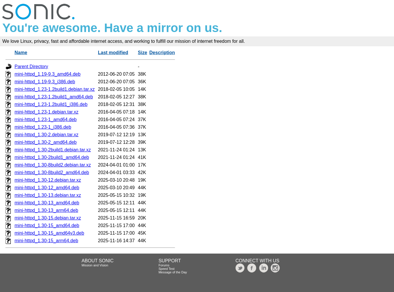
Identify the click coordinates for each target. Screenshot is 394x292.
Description (162, 52)
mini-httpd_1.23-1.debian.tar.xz (47, 111)
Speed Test (166, 268)
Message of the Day (172, 272)
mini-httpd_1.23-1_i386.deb (43, 127)
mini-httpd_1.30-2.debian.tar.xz (47, 134)
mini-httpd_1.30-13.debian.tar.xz (48, 195)
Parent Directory (31, 66)
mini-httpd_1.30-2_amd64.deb (45, 142)
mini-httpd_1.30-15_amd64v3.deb (49, 233)
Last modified (113, 52)
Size (142, 52)
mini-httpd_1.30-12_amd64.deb (47, 187)
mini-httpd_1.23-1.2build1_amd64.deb (54, 96)
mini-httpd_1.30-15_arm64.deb (46, 240)
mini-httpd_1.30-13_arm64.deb (46, 210)
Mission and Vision (95, 265)
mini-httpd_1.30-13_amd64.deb (47, 202)
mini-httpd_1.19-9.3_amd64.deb (48, 74)
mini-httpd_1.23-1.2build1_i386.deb (51, 104)
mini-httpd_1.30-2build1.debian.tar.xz (53, 149)
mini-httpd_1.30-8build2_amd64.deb (52, 172)
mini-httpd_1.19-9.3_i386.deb (45, 81)
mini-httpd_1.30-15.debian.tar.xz (48, 217)
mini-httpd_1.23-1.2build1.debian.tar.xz (55, 89)
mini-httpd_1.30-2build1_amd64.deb (52, 157)
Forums (163, 265)
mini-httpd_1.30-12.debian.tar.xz (48, 180)
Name (21, 52)
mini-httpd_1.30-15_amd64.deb (47, 225)
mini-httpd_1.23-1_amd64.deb (45, 119)
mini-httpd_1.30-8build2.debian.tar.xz (53, 164)
